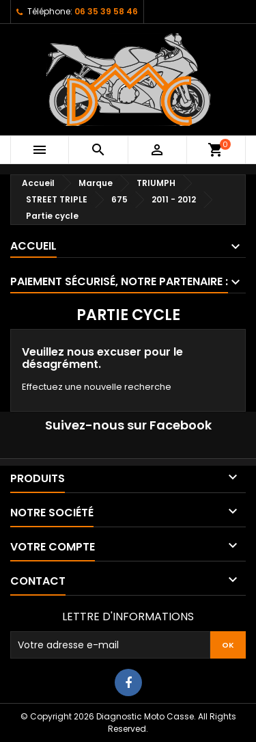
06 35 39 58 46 (106, 11)
